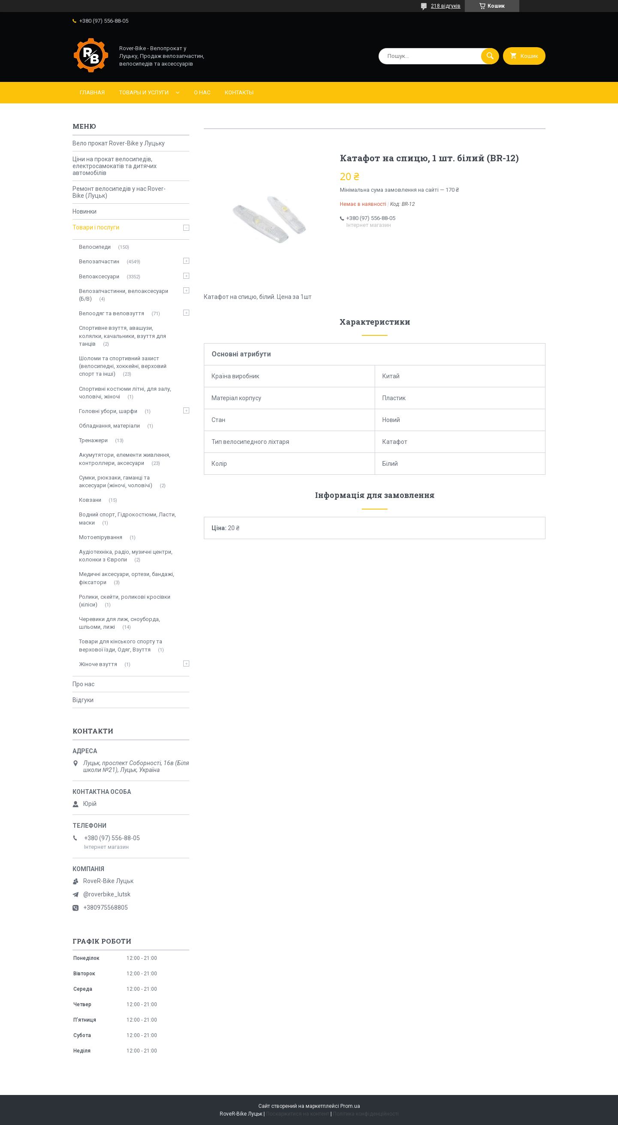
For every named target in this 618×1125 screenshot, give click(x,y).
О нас (202, 92)
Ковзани (90, 500)
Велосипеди (95, 247)
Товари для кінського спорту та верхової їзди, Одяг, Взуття (120, 645)
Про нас (83, 684)
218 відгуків (445, 6)
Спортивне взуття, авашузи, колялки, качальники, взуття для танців (122, 336)
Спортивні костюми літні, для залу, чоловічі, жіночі (125, 393)
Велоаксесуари (99, 276)
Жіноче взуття (98, 664)
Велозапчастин (99, 261)
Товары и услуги (144, 92)
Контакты (239, 92)
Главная (92, 92)
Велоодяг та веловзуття (111, 313)
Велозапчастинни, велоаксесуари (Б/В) (123, 295)
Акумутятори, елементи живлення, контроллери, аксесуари (124, 459)
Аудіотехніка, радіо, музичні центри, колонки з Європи (126, 556)
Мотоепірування (100, 537)
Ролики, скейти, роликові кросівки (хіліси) (124, 601)
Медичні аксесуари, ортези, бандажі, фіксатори (126, 578)
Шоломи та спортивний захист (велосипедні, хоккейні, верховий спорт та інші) (123, 366)
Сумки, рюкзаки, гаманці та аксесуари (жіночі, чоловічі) (115, 481)
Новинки (85, 211)
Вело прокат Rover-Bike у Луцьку (119, 143)
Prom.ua (350, 1106)
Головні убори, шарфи (108, 411)
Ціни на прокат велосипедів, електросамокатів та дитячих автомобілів (115, 166)
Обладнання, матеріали (109, 425)
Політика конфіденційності (366, 1114)
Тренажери (93, 440)
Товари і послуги (96, 227)
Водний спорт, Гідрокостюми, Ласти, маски (127, 518)
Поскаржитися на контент (297, 1114)
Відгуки (83, 700)
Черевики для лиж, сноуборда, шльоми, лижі (119, 623)
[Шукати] (490, 56)
